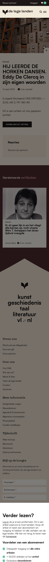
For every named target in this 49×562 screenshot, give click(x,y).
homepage (11, 536)
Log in (6, 522)
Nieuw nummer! (9, 3)
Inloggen (34, 3)
